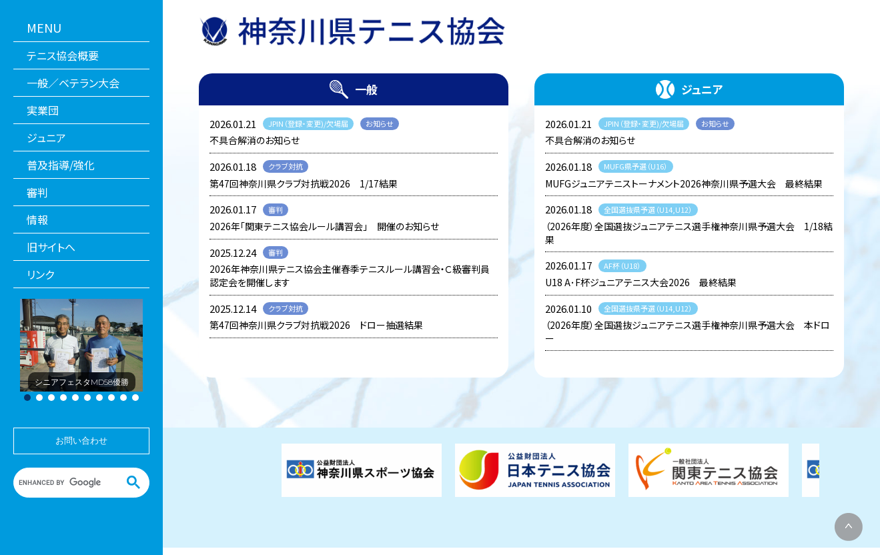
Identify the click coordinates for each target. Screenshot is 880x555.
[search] (73, 482)
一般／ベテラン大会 (73, 83)
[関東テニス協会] (708, 470)
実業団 (43, 110)
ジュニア (46, 137)
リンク (40, 274)
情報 (37, 219)
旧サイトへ (51, 247)
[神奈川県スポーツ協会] (362, 470)
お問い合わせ (81, 441)
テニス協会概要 (63, 55)
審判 (37, 192)
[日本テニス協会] (535, 470)
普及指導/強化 (61, 165)
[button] (27, 397)
